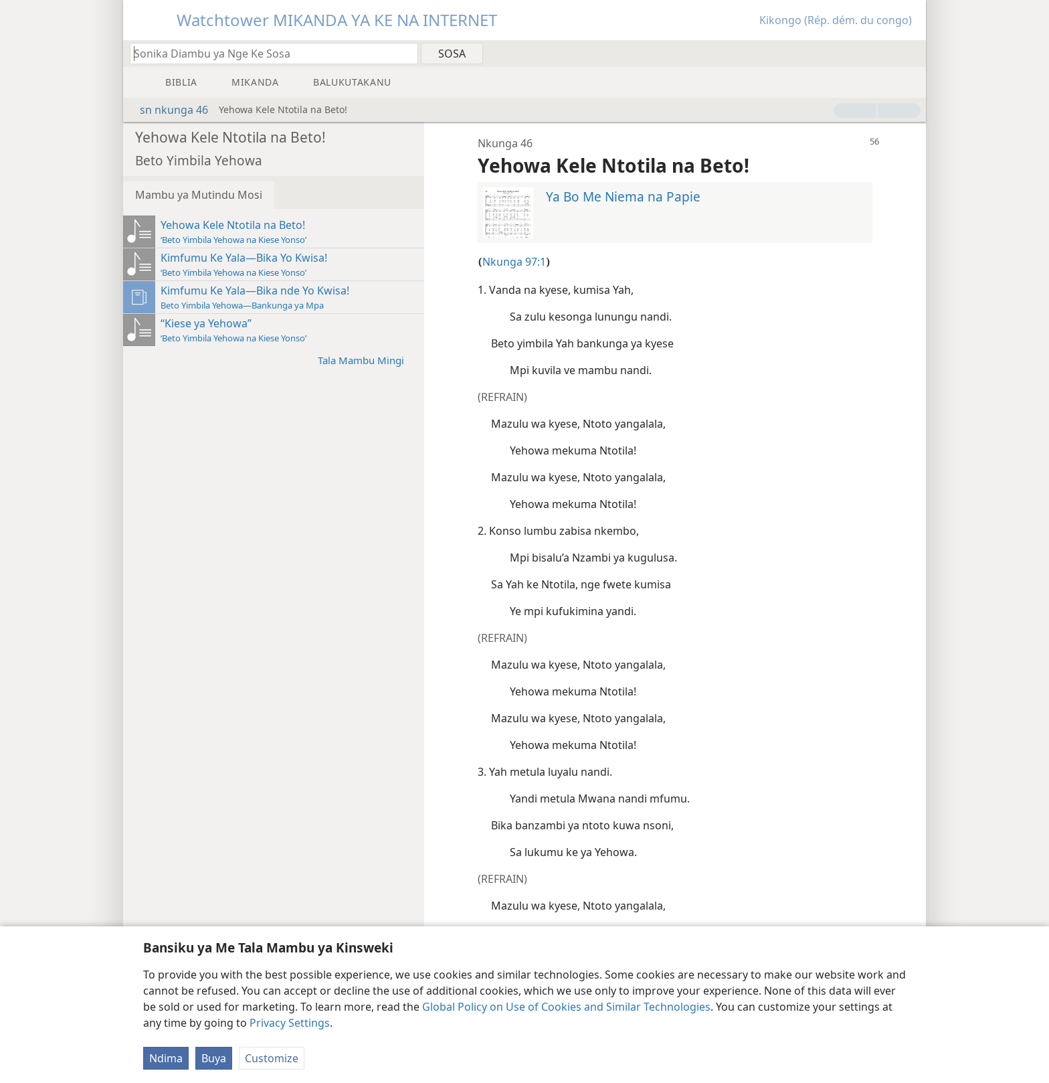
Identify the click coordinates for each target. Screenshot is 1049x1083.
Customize (271, 1058)
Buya (213, 1058)
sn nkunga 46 (167, 109)
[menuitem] (911, 53)
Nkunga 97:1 (514, 261)
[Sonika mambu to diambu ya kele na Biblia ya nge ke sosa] (267, 53)
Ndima (166, 1058)
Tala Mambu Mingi (367, 360)
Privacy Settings (290, 1022)
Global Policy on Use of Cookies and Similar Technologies (566, 1006)
